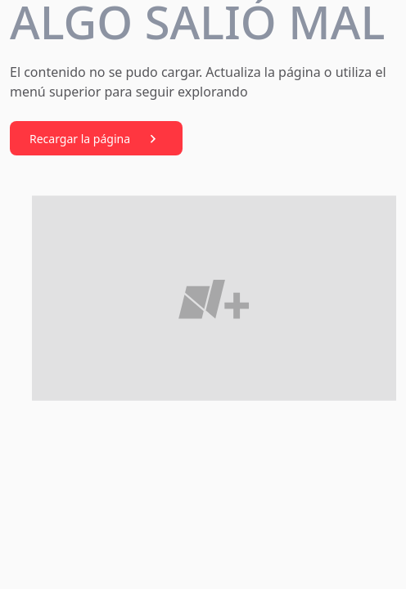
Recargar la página (96, 139)
